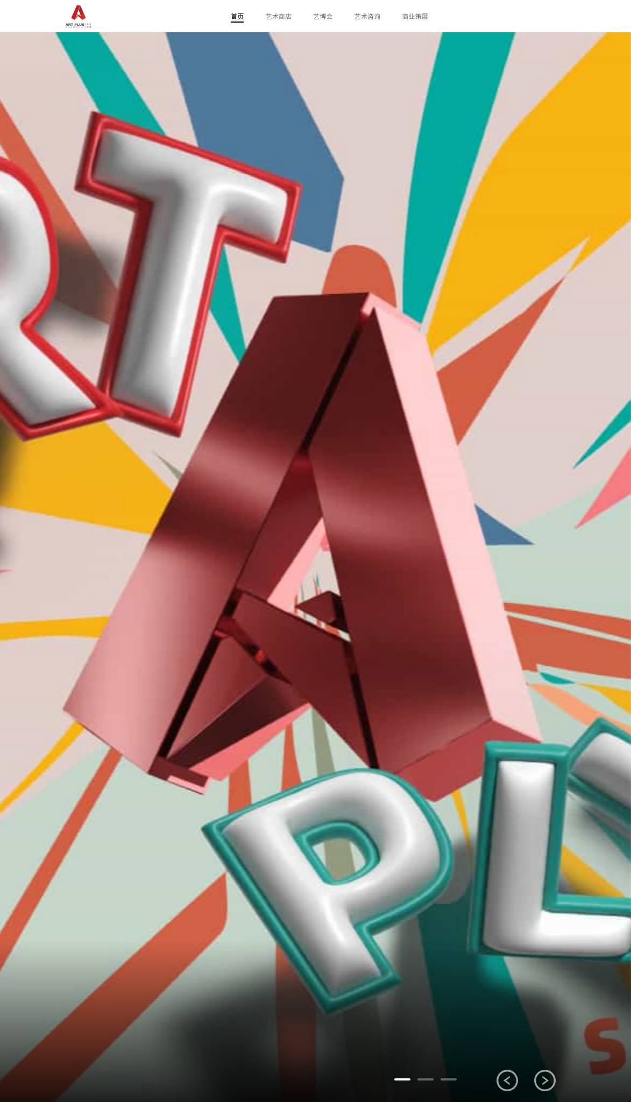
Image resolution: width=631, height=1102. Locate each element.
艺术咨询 (368, 15)
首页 (237, 15)
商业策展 (415, 15)
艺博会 (322, 15)
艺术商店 (278, 15)
